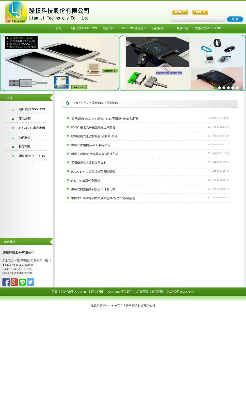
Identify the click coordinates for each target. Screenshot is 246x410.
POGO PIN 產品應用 (133, 28)
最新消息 (183, 28)
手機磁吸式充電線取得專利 (89, 162)
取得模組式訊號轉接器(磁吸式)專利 (94, 136)
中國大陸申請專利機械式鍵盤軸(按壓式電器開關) (103, 198)
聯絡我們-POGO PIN (207, 28)
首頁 (59, 28)
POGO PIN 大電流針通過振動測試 (93, 171)
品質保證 (158, 28)
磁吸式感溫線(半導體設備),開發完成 (94, 154)
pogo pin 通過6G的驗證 (86, 180)
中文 (86, 103)
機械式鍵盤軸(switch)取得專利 (90, 145)
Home (76, 103)
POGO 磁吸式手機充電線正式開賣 (93, 127)
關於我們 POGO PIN (83, 28)
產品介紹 (108, 28)
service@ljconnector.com (17, 272)
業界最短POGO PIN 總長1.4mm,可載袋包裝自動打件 (105, 118)
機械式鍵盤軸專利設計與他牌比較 (93, 189)
